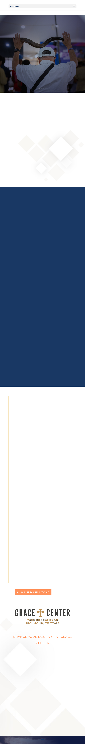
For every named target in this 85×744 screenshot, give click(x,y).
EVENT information (41, 54)
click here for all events (32, 592)
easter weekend (42, 41)
